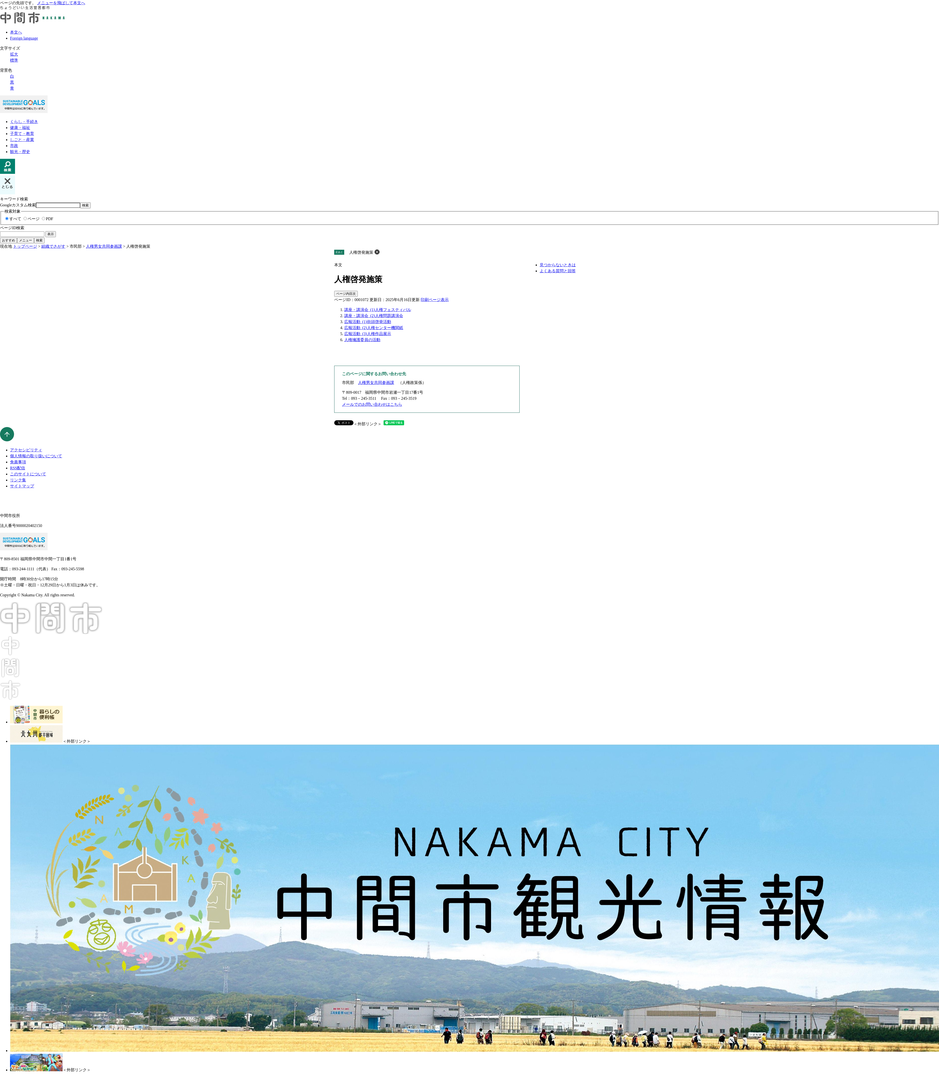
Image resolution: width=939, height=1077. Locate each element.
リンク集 (18, 480)
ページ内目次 (346, 294)
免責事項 (18, 462)
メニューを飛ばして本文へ (61, 3)
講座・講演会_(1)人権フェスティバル (377, 310)
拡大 (14, 54)
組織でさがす (53, 246)
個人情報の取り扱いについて (36, 456)
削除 (377, 251)
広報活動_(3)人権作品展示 (367, 334)
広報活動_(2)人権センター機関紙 (373, 328)
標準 (14, 60)
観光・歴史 (20, 152)
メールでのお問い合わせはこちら (372, 404)
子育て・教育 (22, 133)
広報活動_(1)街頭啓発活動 (367, 322)
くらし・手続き (24, 121)
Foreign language (24, 38)
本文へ (16, 32)
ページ (34, 219)
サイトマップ (22, 486)
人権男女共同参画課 (104, 246)
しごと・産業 (22, 140)
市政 (14, 146)
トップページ (25, 246)
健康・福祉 (20, 127)
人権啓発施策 (361, 252)
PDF (49, 219)
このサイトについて (28, 474)
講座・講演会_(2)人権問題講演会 (373, 316)
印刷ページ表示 (435, 300)
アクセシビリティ (26, 450)
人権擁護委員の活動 (362, 340)
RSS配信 (17, 468)
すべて (15, 219)
